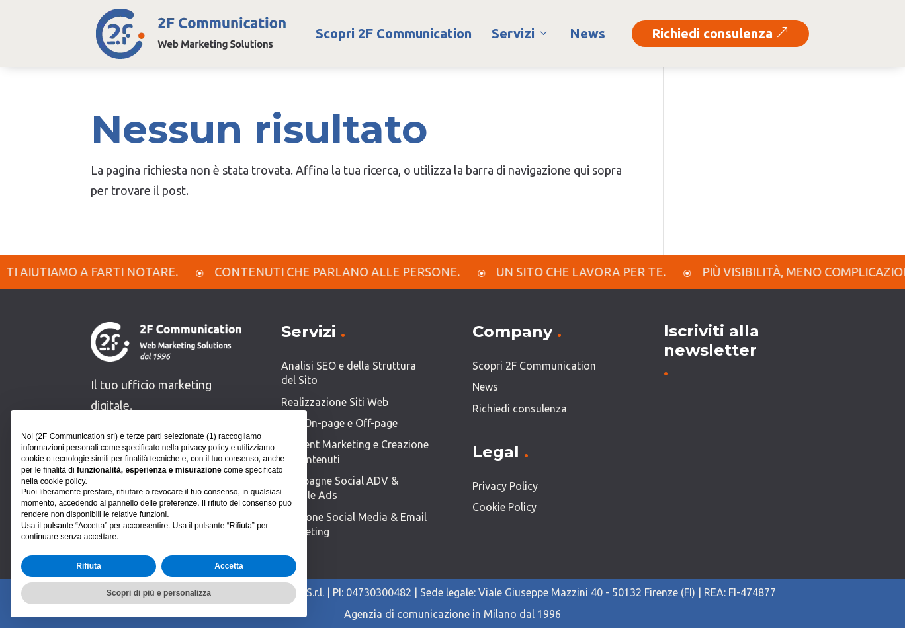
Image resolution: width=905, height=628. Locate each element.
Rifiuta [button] (88, 565)
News (587, 33)
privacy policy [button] (204, 447)
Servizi (521, 33)
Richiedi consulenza (720, 33)
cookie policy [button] (62, 481)
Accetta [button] (228, 565)
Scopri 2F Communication (394, 33)
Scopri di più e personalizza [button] (159, 593)
